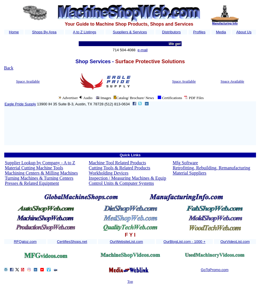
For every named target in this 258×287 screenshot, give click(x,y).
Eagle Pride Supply (20, 104)
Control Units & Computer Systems (121, 183)
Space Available (28, 81)
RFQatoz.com (25, 241)
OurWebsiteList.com (126, 241)
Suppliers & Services (130, 32)
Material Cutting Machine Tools (34, 167)
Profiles (199, 32)
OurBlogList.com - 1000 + (184, 241)
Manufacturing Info (225, 23)
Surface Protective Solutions (150, 61)
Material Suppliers (190, 173)
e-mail (142, 50)
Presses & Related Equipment (32, 183)
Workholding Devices (108, 173)
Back (8, 67)
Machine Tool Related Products (117, 162)
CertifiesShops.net (72, 241)
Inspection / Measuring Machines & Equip (127, 178)
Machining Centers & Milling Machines (41, 173)
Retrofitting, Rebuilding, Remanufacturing (211, 167)
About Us (243, 32)
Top (130, 281)
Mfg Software (185, 162)
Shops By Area (44, 32)
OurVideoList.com (235, 241)
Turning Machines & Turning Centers (39, 178)
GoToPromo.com (215, 270)
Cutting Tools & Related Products (119, 167)
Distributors (171, 32)
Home (14, 32)
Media (221, 32)
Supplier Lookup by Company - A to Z (40, 162)
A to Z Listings (84, 32)
